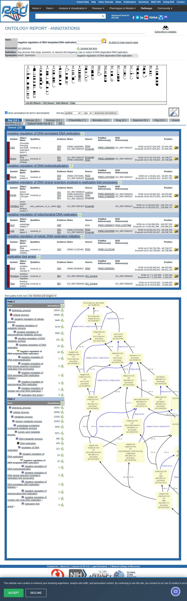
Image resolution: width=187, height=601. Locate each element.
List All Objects (33, 103)
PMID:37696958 (106, 196)
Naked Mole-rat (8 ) (40, 123)
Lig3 (12, 231)
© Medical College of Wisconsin (125, 566)
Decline (36, 592)
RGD (87, 146)
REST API (156, 2)
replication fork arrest (22, 256)
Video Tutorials (105, 2)
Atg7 (12, 225)
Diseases (98, 8)
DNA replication (28, 443)
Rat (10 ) (13, 120)
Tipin (12, 283)
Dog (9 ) (121, 120)
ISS (59, 192)
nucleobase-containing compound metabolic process (23, 427)
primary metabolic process (29, 421)
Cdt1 (12, 147)
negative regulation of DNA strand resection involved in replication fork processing (62, 182)
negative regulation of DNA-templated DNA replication (44, 133)
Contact (181, 2)
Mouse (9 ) (32, 120)
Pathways (146, 8)
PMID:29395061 (106, 268)
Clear (73, 103)
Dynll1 (13, 195)
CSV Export (48, 103)
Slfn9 (12, 268)
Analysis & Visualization (73, 8)
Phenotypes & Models (123, 8)
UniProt (89, 192)
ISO (59, 146)
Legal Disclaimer (99, 566)
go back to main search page (123, 42)
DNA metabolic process (31, 439)
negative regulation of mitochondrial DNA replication (42, 214)
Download (144, 2)
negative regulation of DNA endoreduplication (38, 165)
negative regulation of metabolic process (22, 327)
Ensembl (89, 149)
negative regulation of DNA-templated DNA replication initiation (25, 375)
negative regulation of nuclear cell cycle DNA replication (25, 389)
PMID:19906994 (106, 147)
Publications (130, 2)
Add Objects (62, 103)
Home (36, 8)
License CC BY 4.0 (80, 566)
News (118, 2)
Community (165, 8)
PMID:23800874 (106, 225)
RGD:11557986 (123, 225)
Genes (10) (15, 127)
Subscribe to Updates (165, 31)
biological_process (21, 310)
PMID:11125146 (106, 249)
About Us (64, 566)
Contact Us (52, 566)
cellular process (21, 315)
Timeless (14, 276)
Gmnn (13, 158)
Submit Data (83, 2)
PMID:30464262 (106, 194)
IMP (59, 225)
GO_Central (91, 276)
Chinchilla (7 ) (77, 120)
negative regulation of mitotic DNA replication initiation (44, 236)
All (60, 123)
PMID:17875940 (106, 177)
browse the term (87, 48)
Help (93, 2)
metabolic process (23, 417)
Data (49, 8)
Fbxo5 (13, 177)
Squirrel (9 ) (140, 120)
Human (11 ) (54, 120)
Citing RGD (168, 2)
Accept (13, 592)
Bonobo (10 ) (101, 120)
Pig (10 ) (160, 120)
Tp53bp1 (14, 206)
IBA (59, 276)
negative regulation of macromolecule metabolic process (24, 333)
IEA (59, 149)
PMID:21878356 (106, 231)
